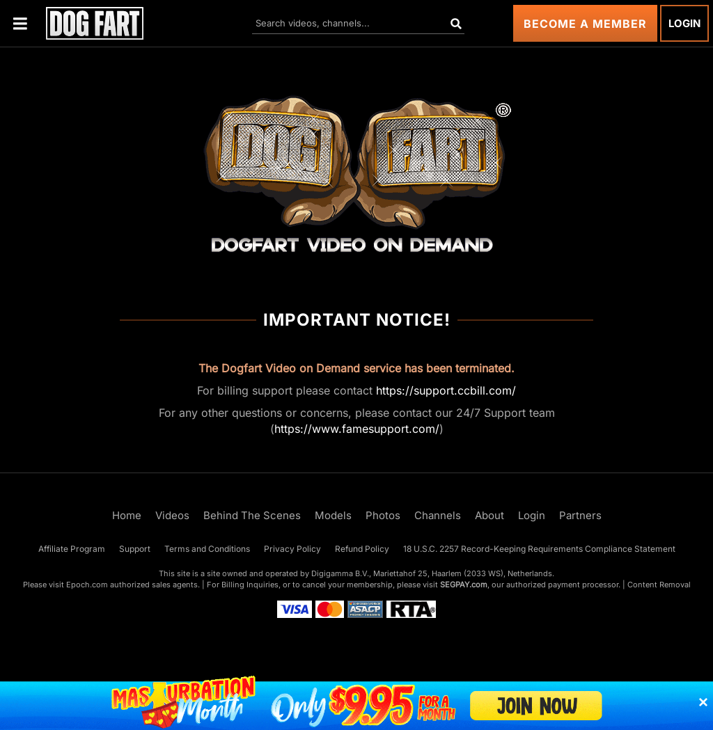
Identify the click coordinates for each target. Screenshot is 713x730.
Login (684, 23)
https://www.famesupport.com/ (356, 429)
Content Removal (659, 584)
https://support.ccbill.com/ (446, 390)
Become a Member (585, 24)
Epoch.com (87, 584)
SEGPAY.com (463, 584)
